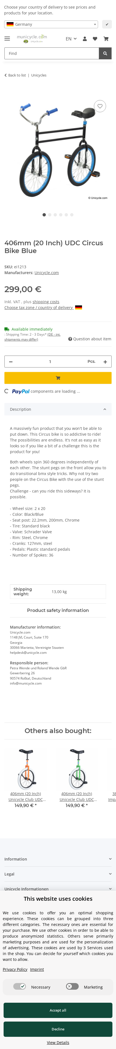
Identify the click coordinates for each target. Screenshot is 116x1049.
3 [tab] (55, 214)
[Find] (51, 53)
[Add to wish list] (100, 106)
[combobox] (51, 24)
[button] (85, 38)
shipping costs (46, 301)
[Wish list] (95, 38)
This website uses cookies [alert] (58, 898)
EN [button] (69, 39)
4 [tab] (60, 214)
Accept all (58, 1010)
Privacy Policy (15, 969)
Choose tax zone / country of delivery (43, 307)
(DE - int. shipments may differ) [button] (32, 337)
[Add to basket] (8, 93)
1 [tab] (44, 214)
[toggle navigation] (7, 36)
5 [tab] (66, 214)
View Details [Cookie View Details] (58, 1042)
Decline (58, 1029)
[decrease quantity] (11, 361)
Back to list (17, 75)
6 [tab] (71, 214)
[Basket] (106, 38)
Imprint (37, 969)
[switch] (19, 986)
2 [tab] (49, 214)
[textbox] (51, 24)
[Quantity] (50, 361)
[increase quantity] (105, 361)
